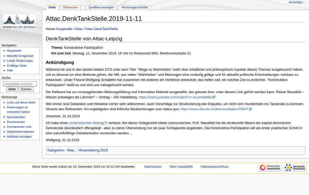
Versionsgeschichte (134, 7)
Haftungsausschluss (214, 166)
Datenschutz (153, 166)
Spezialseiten (16, 117)
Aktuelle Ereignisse (20, 55)
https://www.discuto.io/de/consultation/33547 (214, 109)
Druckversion (16, 121)
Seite (52, 7)
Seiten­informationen (20, 131)
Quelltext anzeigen (101, 7)
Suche (6, 77)
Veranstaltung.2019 (93, 150)
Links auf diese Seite (21, 102)
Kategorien (55, 150)
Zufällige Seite (17, 65)
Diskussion (70, 7)
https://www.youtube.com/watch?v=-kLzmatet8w (175, 97)
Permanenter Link (19, 126)
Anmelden (296, 2)
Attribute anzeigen (19, 136)
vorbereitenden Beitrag (86, 123)
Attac (79, 29)
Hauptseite (64, 29)
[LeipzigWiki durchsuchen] (20, 84)
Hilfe (10, 70)
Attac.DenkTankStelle (101, 29)
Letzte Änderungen (20, 60)
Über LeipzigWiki (181, 166)
